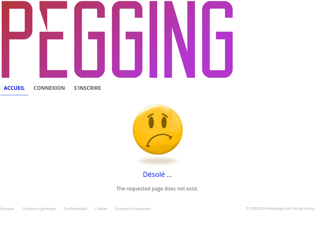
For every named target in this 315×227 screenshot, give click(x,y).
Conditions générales (39, 208)
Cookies (101, 208)
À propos (7, 208)
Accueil (14, 87)
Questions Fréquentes (133, 208)
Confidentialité (75, 208)
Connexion (49, 87)
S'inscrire (87, 87)
